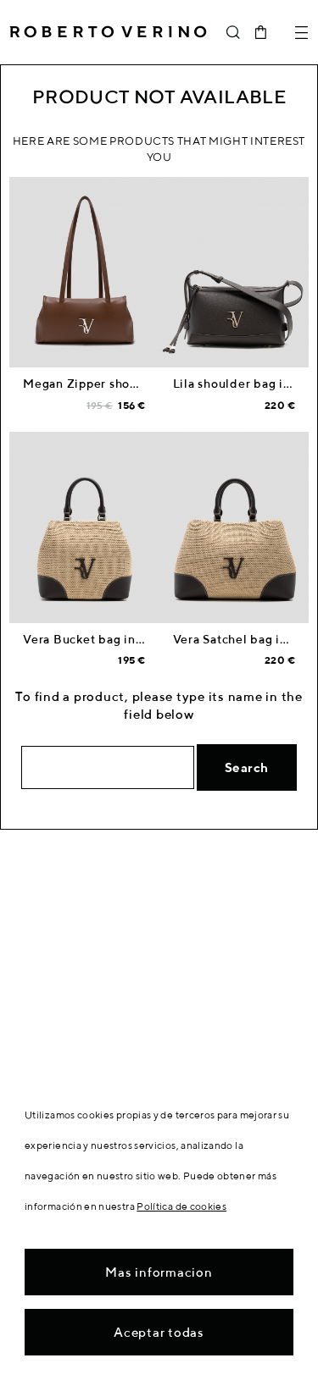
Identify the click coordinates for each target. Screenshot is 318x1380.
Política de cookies (181, 1206)
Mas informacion (158, 1272)
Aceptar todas (159, 1332)
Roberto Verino (108, 32)
